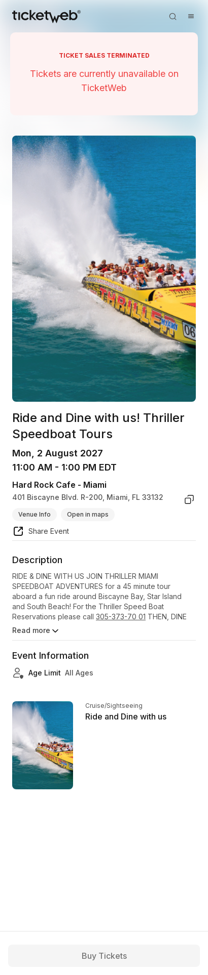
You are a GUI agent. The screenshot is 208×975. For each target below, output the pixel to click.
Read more (36, 631)
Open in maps (88, 514)
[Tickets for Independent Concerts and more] (46, 16)
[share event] (40, 532)
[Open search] (172, 16)
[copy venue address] (189, 499)
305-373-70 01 (121, 616)
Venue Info (34, 514)
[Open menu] (191, 16)
